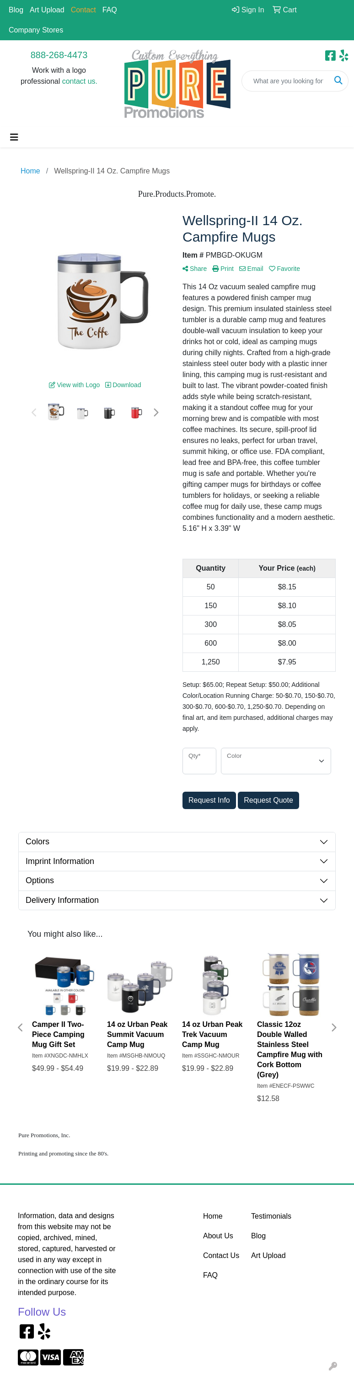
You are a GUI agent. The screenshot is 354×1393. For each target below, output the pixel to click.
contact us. (79, 81)
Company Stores (36, 30)
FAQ (109, 10)
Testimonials (269, 1216)
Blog (16, 10)
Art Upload (47, 10)
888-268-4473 (59, 55)
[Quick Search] (285, 81)
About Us (218, 1236)
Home (213, 1216)
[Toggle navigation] (14, 137)
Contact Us (221, 1255)
